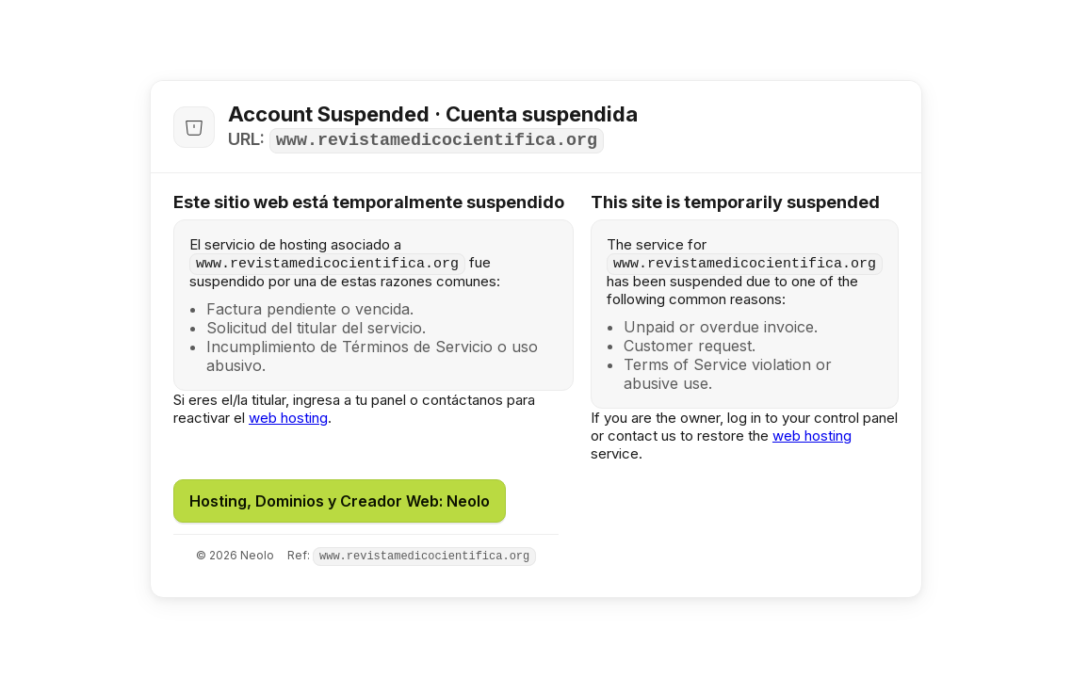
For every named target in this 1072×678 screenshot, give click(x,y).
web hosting (288, 418)
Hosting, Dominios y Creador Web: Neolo (339, 501)
